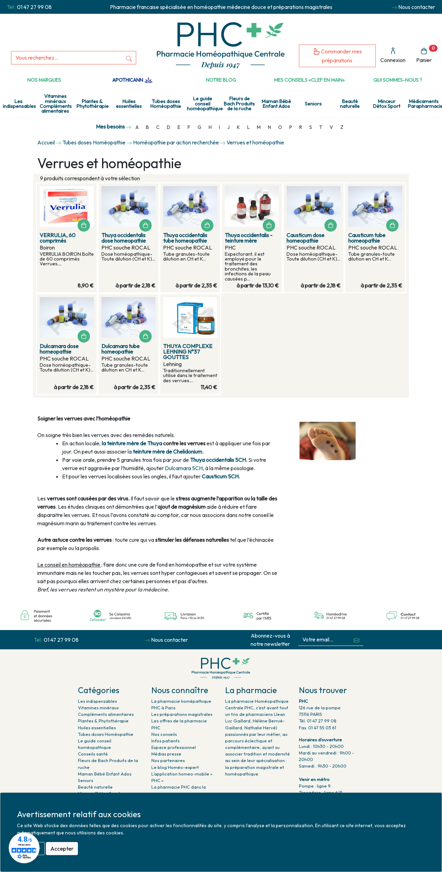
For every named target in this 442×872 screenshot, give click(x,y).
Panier (427, 54)
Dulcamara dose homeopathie (59, 349)
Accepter (61, 848)
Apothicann (132, 80)
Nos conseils (164, 734)
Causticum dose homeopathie (305, 238)
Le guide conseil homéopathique (204, 103)
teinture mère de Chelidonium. (168, 451)
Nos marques (44, 80)
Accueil (46, 142)
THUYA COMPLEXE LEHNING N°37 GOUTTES (187, 352)
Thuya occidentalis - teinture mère (248, 238)
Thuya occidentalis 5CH (218, 459)
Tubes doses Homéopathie (165, 103)
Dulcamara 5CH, (184, 468)
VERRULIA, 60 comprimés (58, 238)
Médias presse (166, 754)
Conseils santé (93, 754)
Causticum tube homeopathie (366, 238)
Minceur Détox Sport (386, 103)
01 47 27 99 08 (34, 6)
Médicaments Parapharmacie (425, 103)
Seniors (313, 104)
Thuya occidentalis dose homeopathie (123, 238)
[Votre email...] (324, 639)
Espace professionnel (173, 747)
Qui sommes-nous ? (397, 80)
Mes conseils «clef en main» (309, 80)
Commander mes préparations (337, 56)
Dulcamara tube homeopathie (120, 349)
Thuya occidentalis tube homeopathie (185, 238)
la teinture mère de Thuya (132, 443)
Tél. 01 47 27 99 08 (317, 720)
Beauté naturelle (350, 103)
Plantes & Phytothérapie (93, 103)
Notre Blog (221, 80)
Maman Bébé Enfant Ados (276, 103)
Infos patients (165, 740)
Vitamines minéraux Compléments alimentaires (56, 103)
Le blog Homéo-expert (175, 767)
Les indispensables (19, 103)
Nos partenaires (168, 760)
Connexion (392, 55)
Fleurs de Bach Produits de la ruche (239, 103)
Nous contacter (416, 6)
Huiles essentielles (129, 103)
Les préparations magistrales (181, 714)
